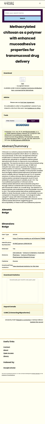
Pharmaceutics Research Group (24, 257)
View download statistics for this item (26, 266)
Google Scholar (9, 368)
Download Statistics (12, 275)
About (5, 350)
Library (6, 356)
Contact (6, 347)
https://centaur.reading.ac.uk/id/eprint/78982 (29, 239)
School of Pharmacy (28, 255)
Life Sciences (17, 253)
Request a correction (23, 320)
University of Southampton (8, 375)
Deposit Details (10, 306)
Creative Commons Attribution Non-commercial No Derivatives (26, 89)
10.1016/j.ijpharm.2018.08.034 (20, 140)
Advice (6, 97)
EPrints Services (36, 373)
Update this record (36, 322)
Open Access (8, 353)
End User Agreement (27, 102)
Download (8, 73)
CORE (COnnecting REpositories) (17, 312)
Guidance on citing (33, 108)
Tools (6, 115)
